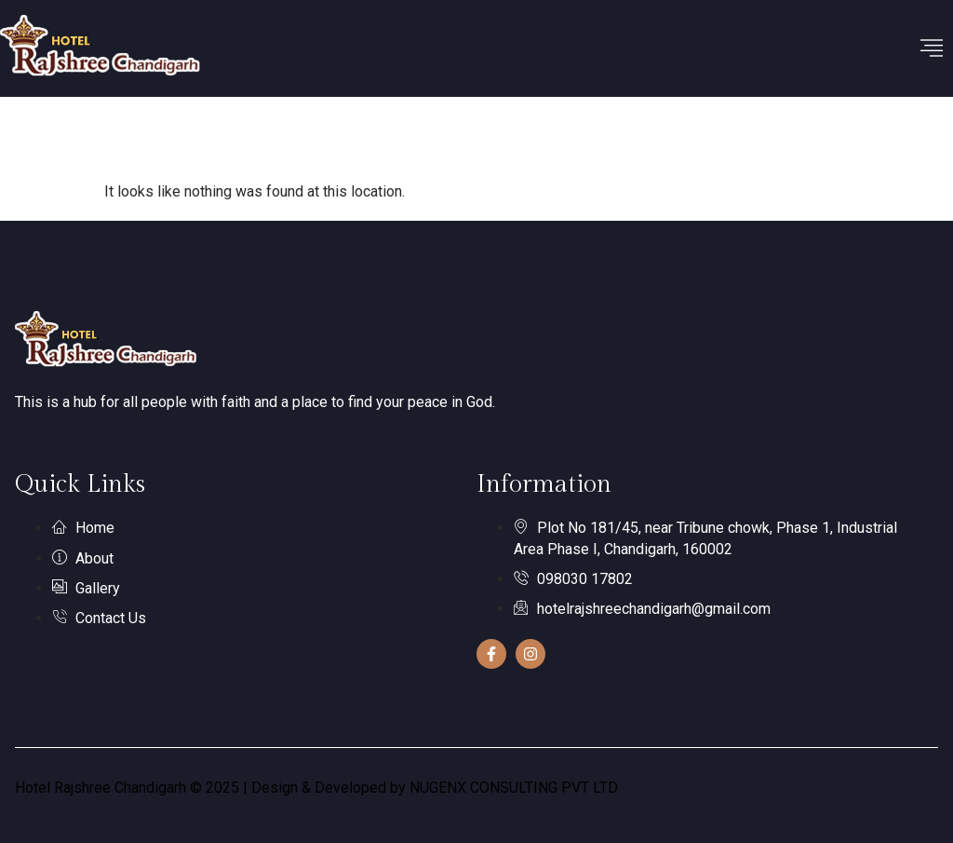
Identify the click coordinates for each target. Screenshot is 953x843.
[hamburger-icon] (932, 48)
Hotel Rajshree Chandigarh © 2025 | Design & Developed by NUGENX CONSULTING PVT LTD (316, 787)
